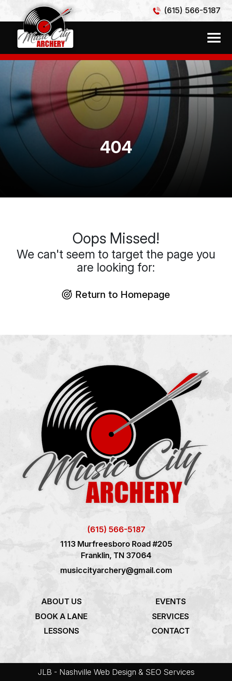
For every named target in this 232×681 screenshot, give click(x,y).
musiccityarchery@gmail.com (116, 570)
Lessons (61, 630)
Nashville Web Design (97, 672)
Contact (171, 630)
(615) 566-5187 (192, 10)
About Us (61, 601)
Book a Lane (61, 616)
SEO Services (170, 672)
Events (171, 601)
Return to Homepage (116, 294)
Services (170, 616)
